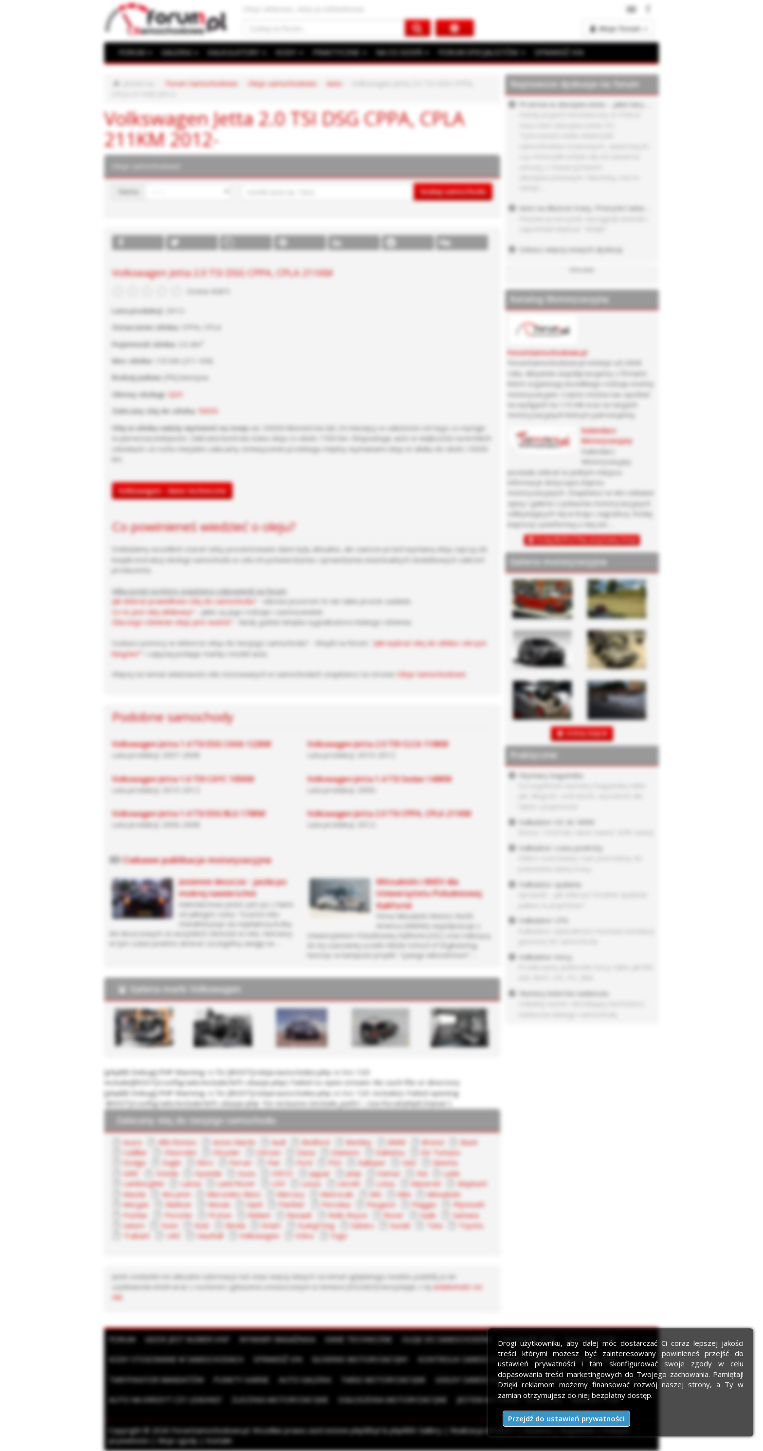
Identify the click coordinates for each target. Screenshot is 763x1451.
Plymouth (469, 1204)
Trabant (136, 1235)
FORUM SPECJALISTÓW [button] (481, 52)
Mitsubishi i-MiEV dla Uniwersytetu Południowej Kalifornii (429, 893)
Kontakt (219, 1440)
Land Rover (236, 1183)
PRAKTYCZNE (339, 52)
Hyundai (207, 1173)
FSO (335, 1162)
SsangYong (316, 1225)
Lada (451, 1173)
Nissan (219, 1204)
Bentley (359, 1142)
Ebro (205, 1162)
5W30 (208, 411)
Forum (122, 1339)
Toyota (470, 1225)
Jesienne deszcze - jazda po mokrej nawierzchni (233, 887)
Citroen (268, 1152)
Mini (404, 1194)
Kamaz (389, 1173)
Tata (434, 1225)
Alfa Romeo (177, 1142)
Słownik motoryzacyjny (360, 1359)
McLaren (176, 1194)
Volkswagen (259, 1235)
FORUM (135, 52)
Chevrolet (180, 1152)
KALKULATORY (237, 52)
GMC (131, 1173)
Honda (167, 1173)
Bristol (433, 1142)
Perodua (336, 1204)
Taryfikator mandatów (156, 1379)
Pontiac (135, 1215)
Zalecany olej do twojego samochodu (196, 1120)
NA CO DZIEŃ (402, 52)
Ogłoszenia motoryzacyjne (392, 1399)
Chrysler (226, 1152)
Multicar (178, 1204)
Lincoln (349, 1183)
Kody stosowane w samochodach (176, 1359)
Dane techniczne (358, 1339)
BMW (397, 1142)
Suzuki (400, 1225)
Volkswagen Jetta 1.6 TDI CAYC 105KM (183, 779)
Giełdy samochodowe (479, 1379)
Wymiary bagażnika (277, 1339)
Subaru (362, 1225)
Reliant (259, 1215)
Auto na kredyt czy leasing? (165, 1399)
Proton (220, 1215)
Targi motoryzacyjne (383, 1379)
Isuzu (246, 1173)
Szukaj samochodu (453, 191)
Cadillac (135, 1152)
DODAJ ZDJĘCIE (587, 733)
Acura (132, 1142)
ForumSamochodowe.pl (547, 352)
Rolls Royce (347, 1215)
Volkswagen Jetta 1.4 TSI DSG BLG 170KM (188, 813)
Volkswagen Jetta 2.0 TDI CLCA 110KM (377, 744)
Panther (291, 1204)
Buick (468, 1142)
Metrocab (337, 1194)
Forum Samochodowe (201, 83)
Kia (422, 1173)
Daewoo (345, 1152)
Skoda (235, 1225)
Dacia (306, 1152)
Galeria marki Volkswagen (185, 989)
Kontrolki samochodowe (470, 1359)
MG (376, 1194)
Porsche (178, 1215)
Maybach (472, 1183)
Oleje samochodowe (282, 83)
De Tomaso (440, 1152)
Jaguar (319, 1173)
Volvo (304, 1235)
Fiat (274, 1162)
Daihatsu (390, 1152)
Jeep (354, 1173)
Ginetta (445, 1162)
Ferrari (240, 1162)
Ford (304, 1162)
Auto (334, 83)
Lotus (385, 1183)
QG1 (176, 394)
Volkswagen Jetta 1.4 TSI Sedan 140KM (379, 779)
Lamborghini (143, 1183)
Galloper (372, 1162)
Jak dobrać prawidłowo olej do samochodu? (184, 601)
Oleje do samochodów (447, 1339)
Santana (466, 1215)
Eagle (172, 1162)
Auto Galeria (305, 1379)
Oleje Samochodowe (431, 674)
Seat (201, 1225)
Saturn (134, 1225)
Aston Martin (234, 1142)
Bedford (315, 1142)
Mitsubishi (443, 1194)
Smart (271, 1225)
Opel (254, 1204)
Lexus (311, 1183)
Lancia (191, 1183)
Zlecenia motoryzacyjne (280, 1399)
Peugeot (381, 1204)
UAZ (173, 1235)
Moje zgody (178, 1440)
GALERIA (180, 52)
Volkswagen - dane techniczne (172, 490)
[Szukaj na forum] (324, 27)
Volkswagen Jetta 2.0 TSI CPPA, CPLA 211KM (389, 813)
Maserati (426, 1183)
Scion (169, 1225)
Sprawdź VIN (278, 1359)
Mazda (134, 1194)
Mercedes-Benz (234, 1194)
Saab (428, 1215)
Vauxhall (210, 1235)
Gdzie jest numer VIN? (187, 1339)
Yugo (338, 1235)
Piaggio (424, 1204)
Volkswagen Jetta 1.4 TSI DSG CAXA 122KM (191, 744)
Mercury (291, 1194)
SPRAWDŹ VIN (559, 52)
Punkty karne (241, 1379)
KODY (289, 52)
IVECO (282, 1173)
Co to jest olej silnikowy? (153, 612)
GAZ (409, 1162)
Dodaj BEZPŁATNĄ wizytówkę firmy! (586, 540)
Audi (279, 1142)
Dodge (134, 1162)
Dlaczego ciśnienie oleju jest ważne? (172, 622)
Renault (299, 1215)
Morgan (136, 1204)
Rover (393, 1215)
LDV (278, 1183)
